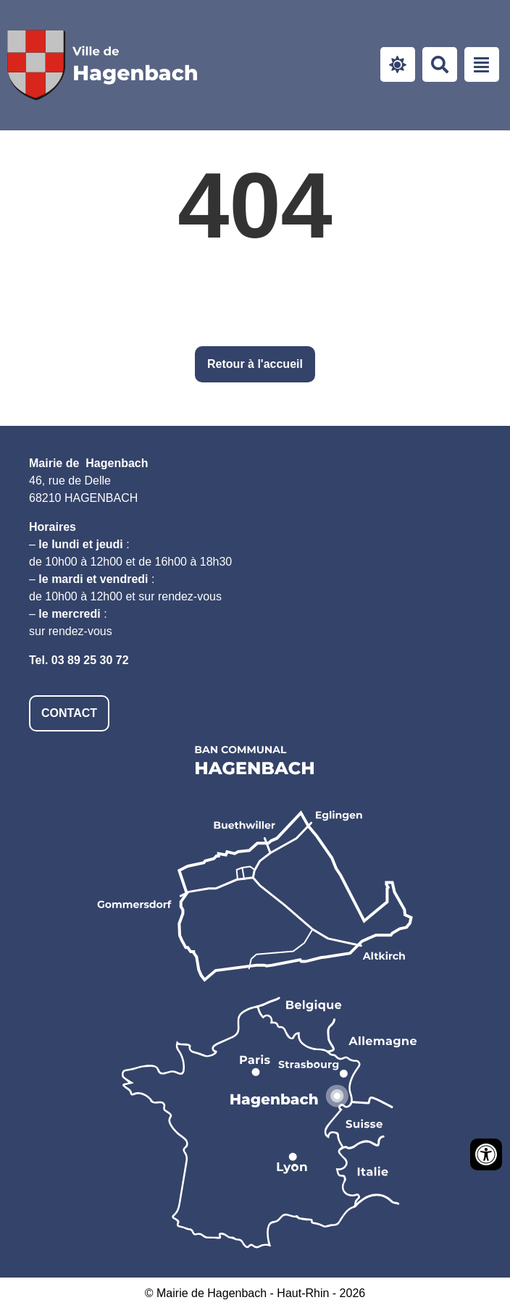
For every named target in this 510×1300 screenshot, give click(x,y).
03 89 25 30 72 (90, 660)
